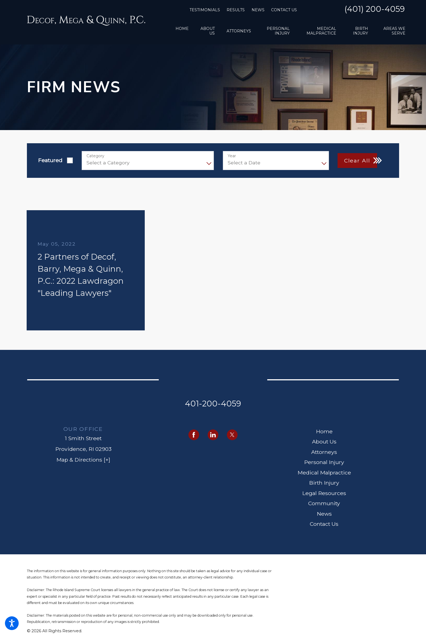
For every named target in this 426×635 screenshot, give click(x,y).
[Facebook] (193, 434)
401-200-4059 (213, 403)
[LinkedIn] (213, 434)
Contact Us (284, 9)
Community (324, 503)
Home (324, 431)
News (258, 9)
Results (236, 9)
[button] (12, 623)
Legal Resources (324, 493)
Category (95, 156)
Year (232, 156)
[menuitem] (182, 31)
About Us (324, 441)
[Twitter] (232, 434)
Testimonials (205, 9)
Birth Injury (324, 482)
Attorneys (324, 452)
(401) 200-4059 (374, 9)
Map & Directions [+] (83, 459)
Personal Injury (324, 462)
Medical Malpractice (324, 472)
